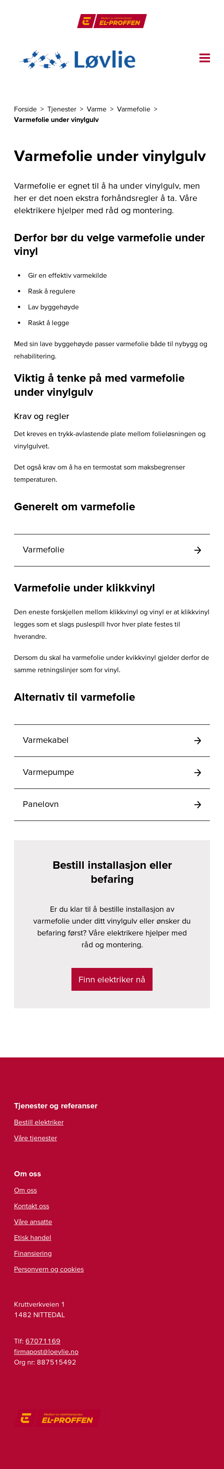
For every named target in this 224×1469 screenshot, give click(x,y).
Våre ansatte (33, 1221)
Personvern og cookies (49, 1269)
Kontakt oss (31, 1206)
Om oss (25, 1190)
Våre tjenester (35, 1138)
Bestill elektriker (39, 1122)
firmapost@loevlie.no (46, 1351)
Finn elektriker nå (112, 979)
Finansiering (33, 1253)
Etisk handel (32, 1237)
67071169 (42, 1341)
